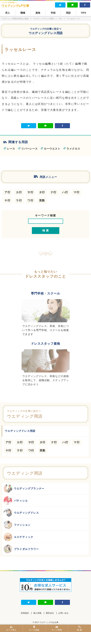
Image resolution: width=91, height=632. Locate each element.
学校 (53, 12)
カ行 (19, 192)
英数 (42, 200)
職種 (22, 12)
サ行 (30, 192)
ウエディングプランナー (24, 488)
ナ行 (54, 192)
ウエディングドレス (21, 512)
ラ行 (19, 200)
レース (11, 148)
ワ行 (30, 200)
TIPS (83, 12)
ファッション (17, 524)
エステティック (18, 537)
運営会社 (50, 613)
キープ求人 (11, 628)
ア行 (7, 192)
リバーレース (29, 148)
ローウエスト (52, 148)
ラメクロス (73, 148)
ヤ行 (7, 200)
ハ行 (65, 192)
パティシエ (16, 500)
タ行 (42, 192)
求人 (7, 12)
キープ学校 (57, 628)
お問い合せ (63, 613)
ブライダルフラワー (21, 549)
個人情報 (37, 613)
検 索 (79, 628)
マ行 (77, 192)
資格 (37, 12)
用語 (68, 12)
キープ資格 (34, 628)
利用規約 (25, 613)
